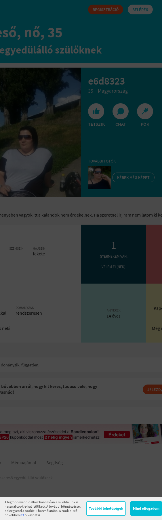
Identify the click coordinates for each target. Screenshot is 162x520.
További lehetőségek (106, 508)
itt (22, 515)
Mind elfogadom (146, 508)
